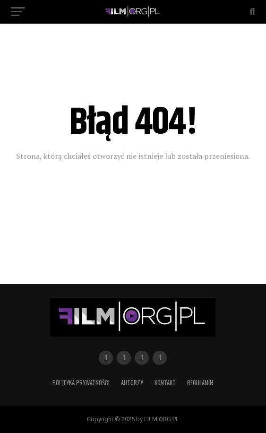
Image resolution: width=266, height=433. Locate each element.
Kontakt (165, 382)
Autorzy (132, 382)
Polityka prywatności (81, 382)
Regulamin (200, 382)
